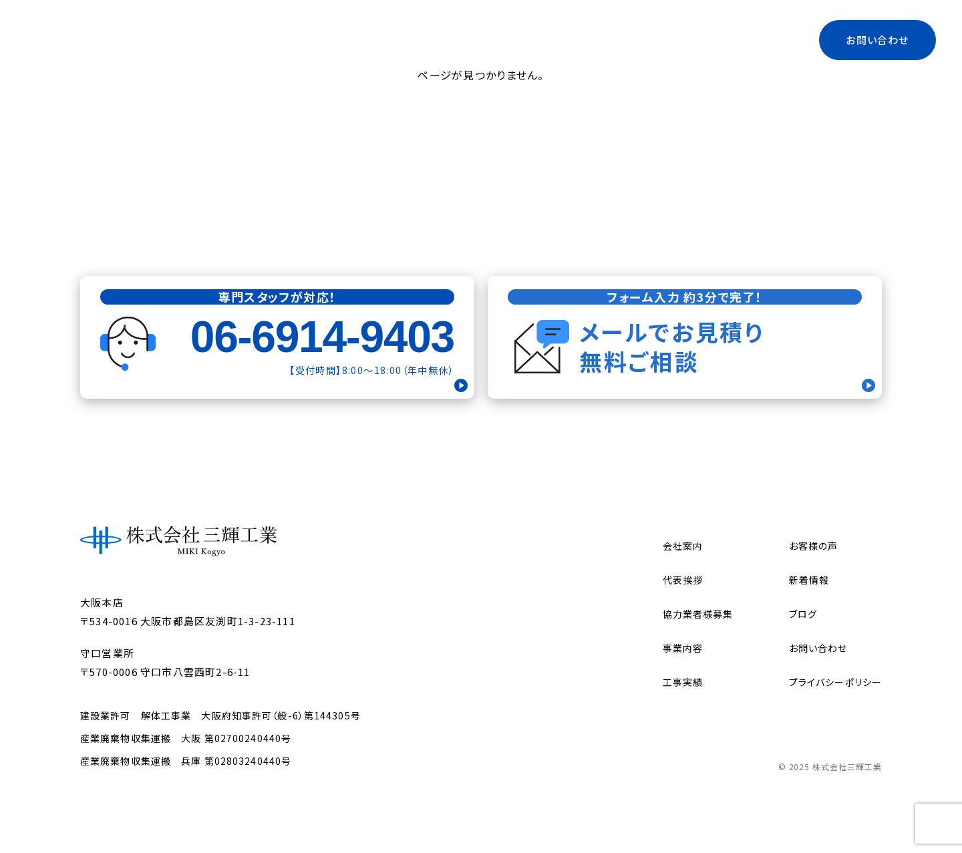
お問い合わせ (877, 40)
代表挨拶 (534, 40)
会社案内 (398, 40)
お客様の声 (813, 545)
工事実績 (759, 40)
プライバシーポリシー (835, 682)
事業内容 (466, 40)
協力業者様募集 (619, 40)
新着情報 (809, 579)
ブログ (697, 40)
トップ (337, 40)
